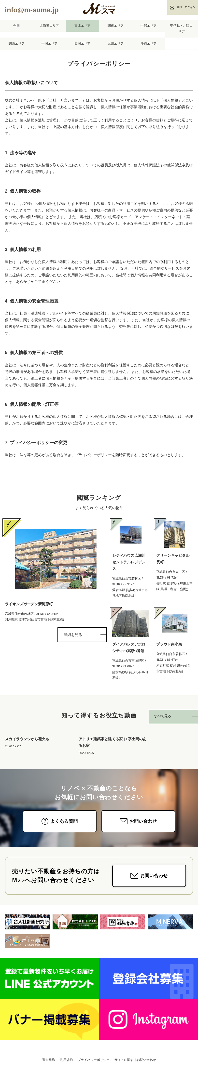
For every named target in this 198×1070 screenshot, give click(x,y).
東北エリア (82, 25)
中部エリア (148, 25)
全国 (16, 25)
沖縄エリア (148, 43)
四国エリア (82, 43)
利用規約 (66, 1060)
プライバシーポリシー (94, 1060)
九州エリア (116, 43)
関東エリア (116, 25)
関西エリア (17, 43)
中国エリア (49, 43)
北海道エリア (49, 25)
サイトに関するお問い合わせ (135, 1060)
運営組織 (48, 1060)
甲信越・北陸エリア (181, 28)
